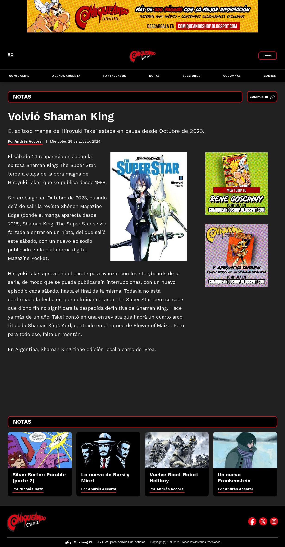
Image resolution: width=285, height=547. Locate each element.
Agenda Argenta (66, 75)
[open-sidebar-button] (11, 55)
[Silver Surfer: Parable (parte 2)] (40, 450)
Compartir (262, 97)
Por (28, 489)
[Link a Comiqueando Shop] (267, 55)
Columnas (232, 75)
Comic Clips (19, 75)
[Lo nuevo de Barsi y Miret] (108, 450)
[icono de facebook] (252, 521)
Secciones (191, 75)
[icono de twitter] (263, 521)
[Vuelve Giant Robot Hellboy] (177, 450)
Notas (154, 75)
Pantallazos (114, 75)
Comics (270, 75)
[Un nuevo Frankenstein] (245, 450)
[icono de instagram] (274, 521)
